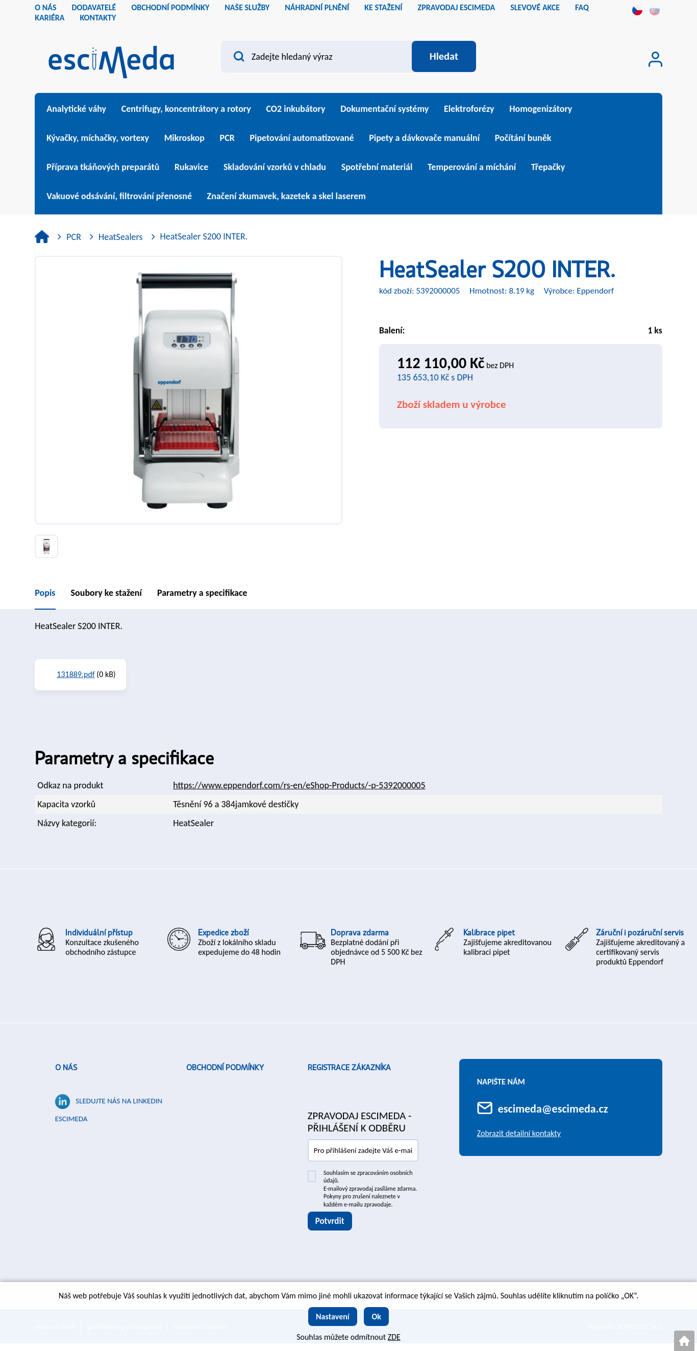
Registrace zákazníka (349, 1067)
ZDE (394, 1337)
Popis (45, 592)
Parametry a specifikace (202, 592)
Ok (376, 1316)
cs (637, 10)
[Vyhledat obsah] (443, 57)
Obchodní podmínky (225, 1067)
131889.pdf (75, 674)
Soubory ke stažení (106, 592)
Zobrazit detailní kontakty (519, 1133)
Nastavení (333, 1316)
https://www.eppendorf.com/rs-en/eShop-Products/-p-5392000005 (299, 785)
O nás (66, 1067)
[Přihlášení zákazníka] (655, 59)
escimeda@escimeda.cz (553, 1109)
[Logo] (111, 59)
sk (655, 10)
